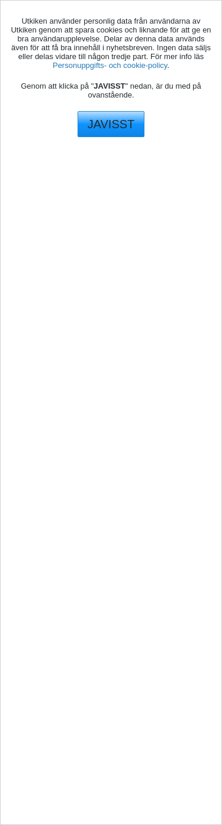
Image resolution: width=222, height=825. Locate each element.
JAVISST (111, 124)
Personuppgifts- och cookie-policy (110, 65)
